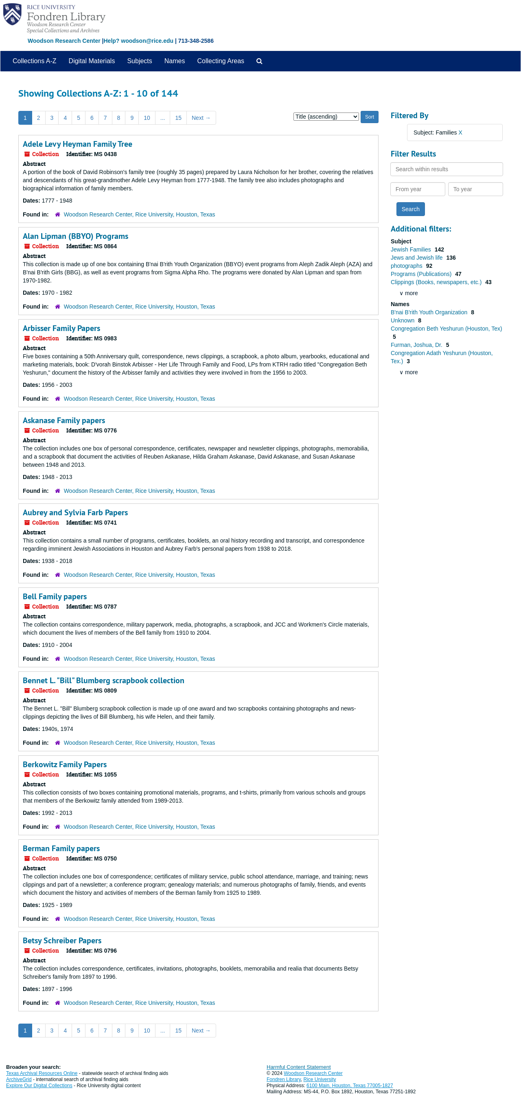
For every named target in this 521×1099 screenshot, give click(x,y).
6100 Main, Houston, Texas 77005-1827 (349, 1085)
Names (174, 60)
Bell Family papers (55, 596)
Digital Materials (92, 60)
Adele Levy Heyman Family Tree (77, 144)
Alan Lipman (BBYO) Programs (75, 236)
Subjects (139, 60)
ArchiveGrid (19, 1079)
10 (147, 118)
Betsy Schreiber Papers (62, 940)
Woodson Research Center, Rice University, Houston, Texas (139, 214)
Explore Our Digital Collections (39, 1085)
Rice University (320, 1079)
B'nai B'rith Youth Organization (430, 312)
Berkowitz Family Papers (65, 764)
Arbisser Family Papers (61, 328)
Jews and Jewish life (417, 257)
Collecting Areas (220, 60)
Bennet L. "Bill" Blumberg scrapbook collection (103, 680)
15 (178, 118)
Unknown (403, 320)
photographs (407, 266)
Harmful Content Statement (299, 1067)
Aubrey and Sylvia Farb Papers (75, 512)
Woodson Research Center (64, 41)
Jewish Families (412, 249)
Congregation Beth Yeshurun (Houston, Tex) (446, 328)
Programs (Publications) (422, 274)
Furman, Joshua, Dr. (417, 345)
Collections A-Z (35, 60)
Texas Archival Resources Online (41, 1073)
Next (201, 118)
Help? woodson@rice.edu (138, 41)
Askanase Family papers (64, 420)
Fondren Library (284, 1079)
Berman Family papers (61, 848)
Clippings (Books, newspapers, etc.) (437, 282)
